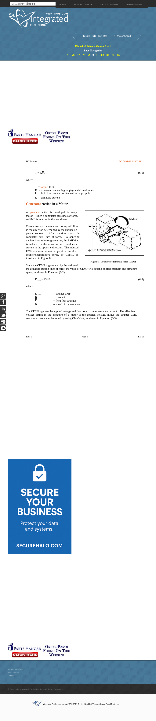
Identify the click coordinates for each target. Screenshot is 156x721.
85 (118, 55)
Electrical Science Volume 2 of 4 (93, 46)
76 (73, 55)
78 (84, 55)
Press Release (13, 672)
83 (108, 55)
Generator (33, 204)
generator (35, 212)
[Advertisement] (46, 94)
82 (102, 55)
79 (89, 55)
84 (113, 55)
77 (78, 55)
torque (44, 186)
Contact (11, 675)
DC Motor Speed (122, 36)
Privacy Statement (15, 669)
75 (68, 55)
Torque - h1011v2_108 (95, 36)
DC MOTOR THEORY (130, 161)
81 (97, 55)
